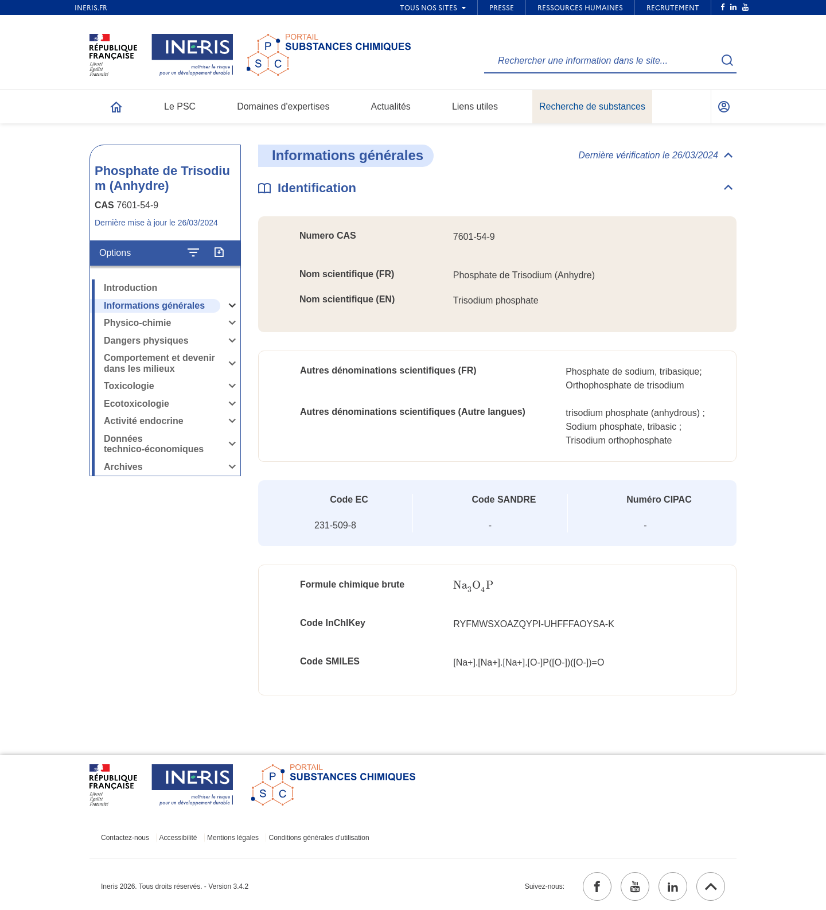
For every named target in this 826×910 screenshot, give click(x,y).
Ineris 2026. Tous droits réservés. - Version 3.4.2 (174, 886)
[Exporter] (218, 253)
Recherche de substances (592, 106)
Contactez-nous (125, 838)
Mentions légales (233, 838)
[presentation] (473, 585)
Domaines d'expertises (283, 106)
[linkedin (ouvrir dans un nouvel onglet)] (673, 886)
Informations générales (154, 305)
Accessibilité (178, 838)
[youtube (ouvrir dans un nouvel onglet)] (635, 886)
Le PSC (180, 106)
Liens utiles (475, 106)
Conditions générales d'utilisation (319, 838)
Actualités (391, 106)
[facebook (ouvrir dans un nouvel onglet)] (597, 886)
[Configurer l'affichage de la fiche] (193, 253)
